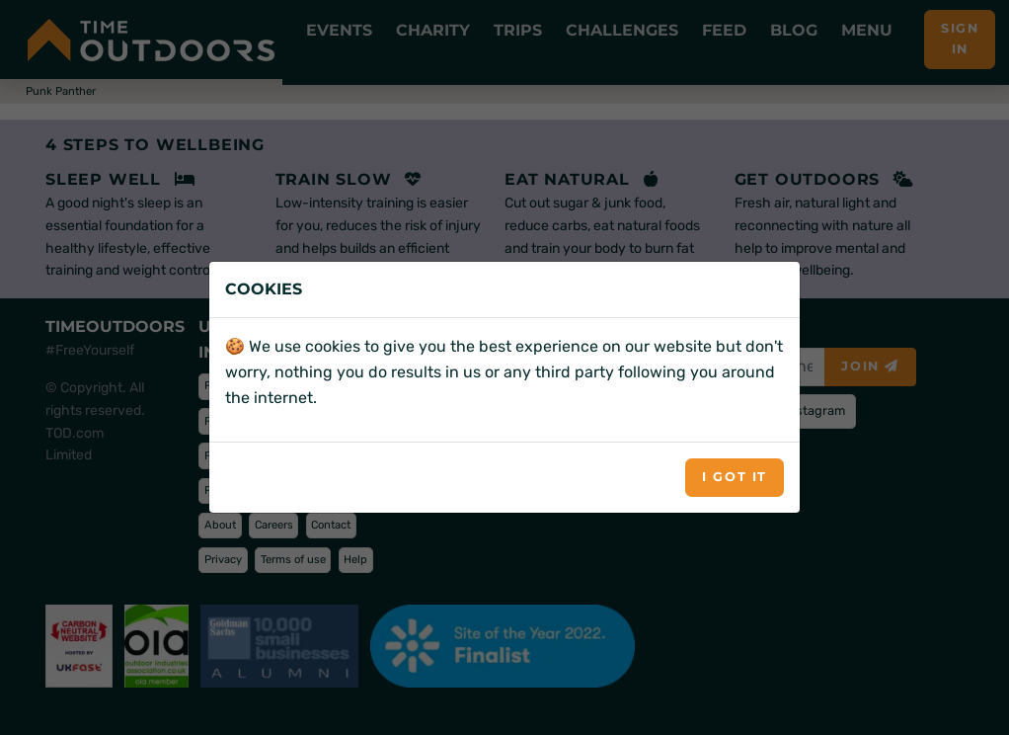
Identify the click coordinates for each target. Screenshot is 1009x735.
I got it (734, 476)
